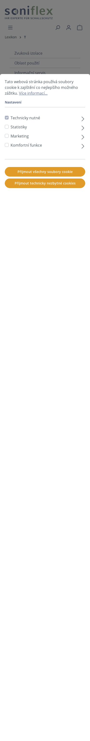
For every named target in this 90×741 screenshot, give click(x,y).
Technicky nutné (25, 135)
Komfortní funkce (26, 163)
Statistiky (19, 145)
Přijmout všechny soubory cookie (45, 189)
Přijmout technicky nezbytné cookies (45, 201)
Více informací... (33, 111)
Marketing (20, 154)
